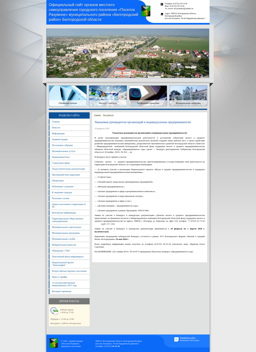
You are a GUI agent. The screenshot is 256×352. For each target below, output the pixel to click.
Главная (56, 121)
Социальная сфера (61, 163)
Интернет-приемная (61, 291)
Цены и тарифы (59, 277)
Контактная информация (64, 213)
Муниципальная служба (63, 239)
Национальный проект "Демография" (63, 263)
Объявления (58, 180)
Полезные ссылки (60, 198)
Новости (56, 127)
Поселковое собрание (62, 145)
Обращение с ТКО (61, 251)
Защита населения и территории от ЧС (69, 205)
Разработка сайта (187, 337)
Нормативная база (60, 157)
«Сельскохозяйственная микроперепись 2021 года (64, 284)
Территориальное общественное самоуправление (67, 219)
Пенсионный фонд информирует (68, 256)
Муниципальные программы (66, 233)
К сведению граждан (62, 192)
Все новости (108, 115)
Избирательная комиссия (64, 245)
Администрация (60, 139)
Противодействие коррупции (66, 175)
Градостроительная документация (68, 169)
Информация (58, 133)
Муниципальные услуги (63, 151)
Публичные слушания (62, 186)
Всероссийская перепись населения (69, 271)
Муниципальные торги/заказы (66, 227)
